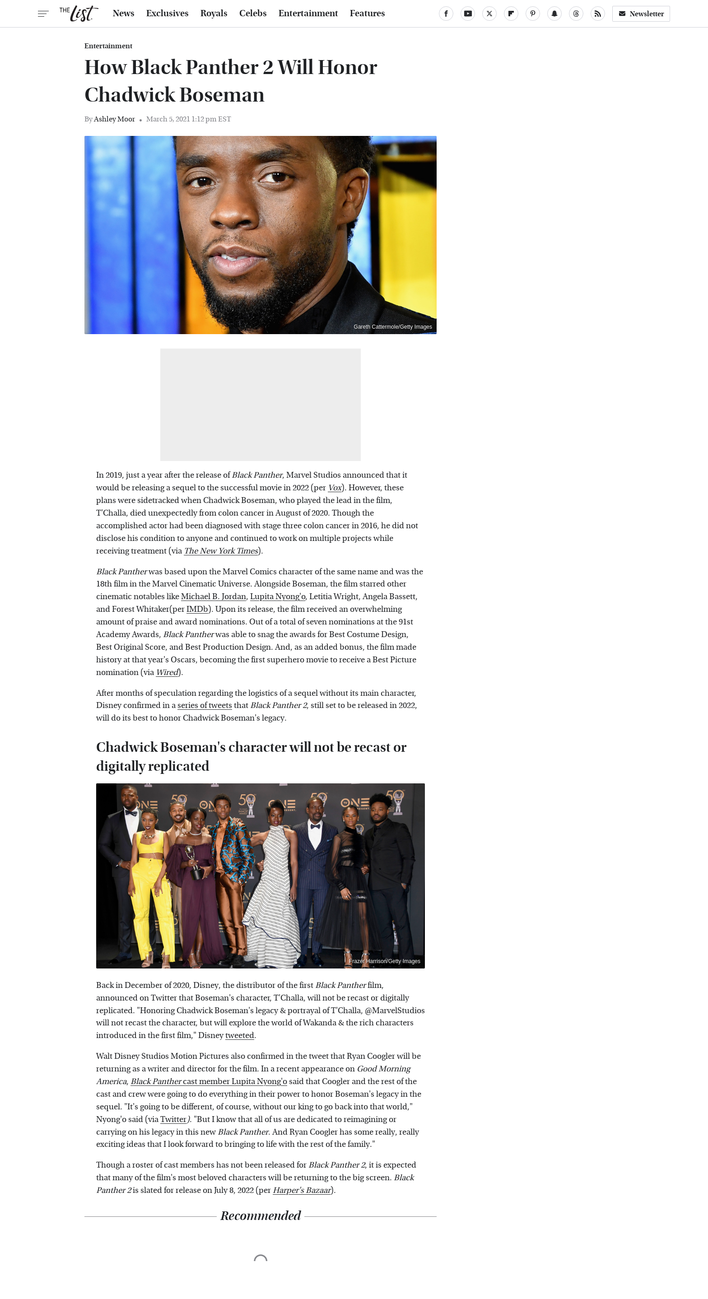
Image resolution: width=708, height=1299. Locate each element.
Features (367, 13)
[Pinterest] (533, 13)
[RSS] (598, 13)
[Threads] (576, 13)
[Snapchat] (554, 13)
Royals (214, 13)
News (124, 13)
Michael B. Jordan (213, 596)
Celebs (253, 13)
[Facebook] (446, 13)
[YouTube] (468, 13)
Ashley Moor (114, 119)
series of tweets (204, 705)
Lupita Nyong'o (277, 596)
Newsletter (641, 13)
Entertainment (308, 13)
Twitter (173, 1119)
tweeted (239, 1035)
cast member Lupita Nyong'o (208, 1081)
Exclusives (167, 13)
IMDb (197, 609)
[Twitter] (489, 13)
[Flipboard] (511, 13)
